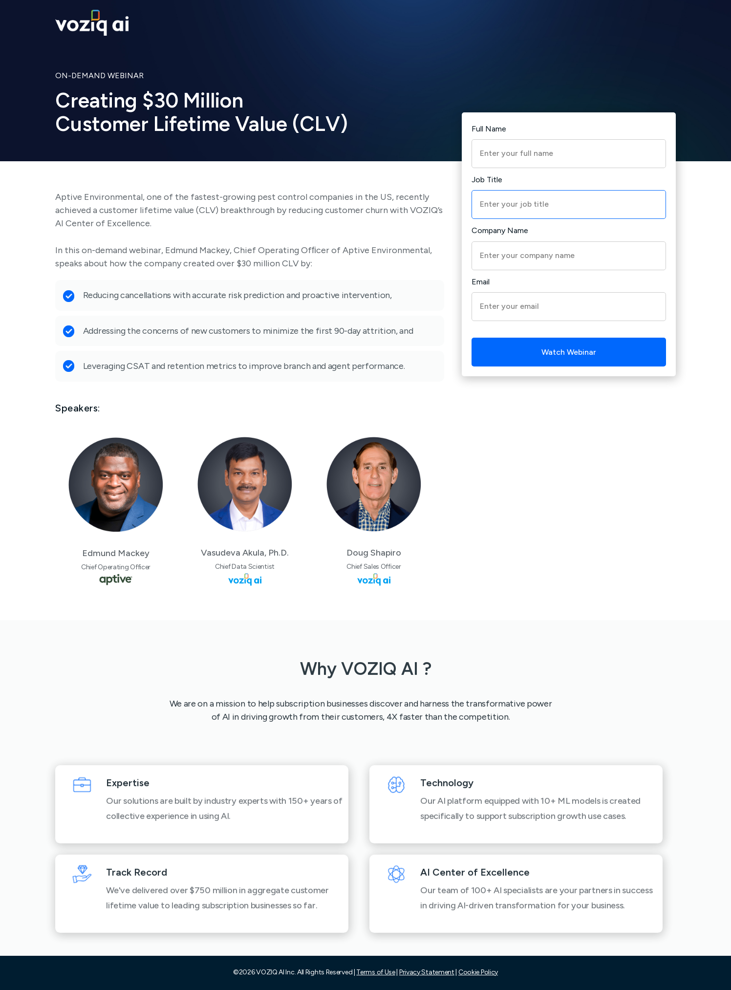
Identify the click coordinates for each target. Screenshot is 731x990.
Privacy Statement (426, 972)
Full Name (489, 128)
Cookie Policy (478, 972)
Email (481, 281)
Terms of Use (375, 972)
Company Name (500, 230)
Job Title (487, 179)
